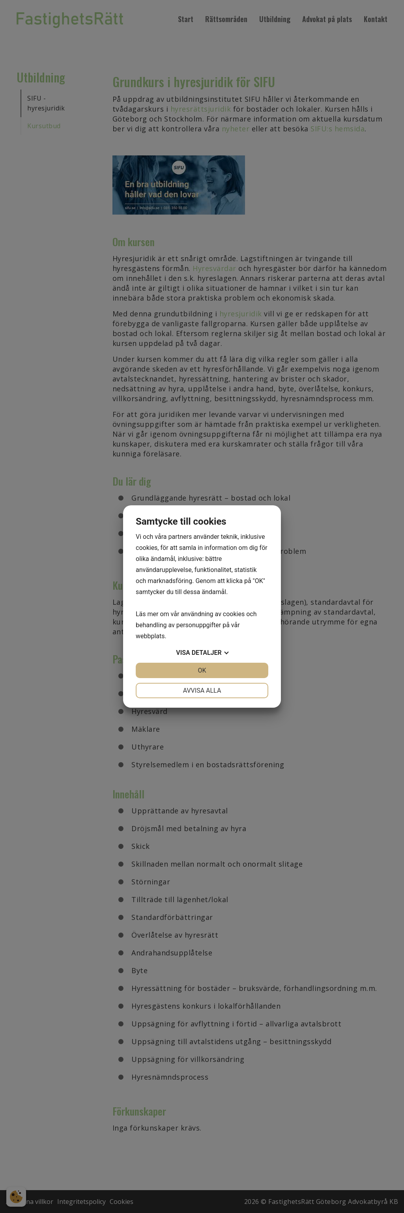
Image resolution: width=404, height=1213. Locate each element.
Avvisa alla (202, 690)
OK (202, 670)
